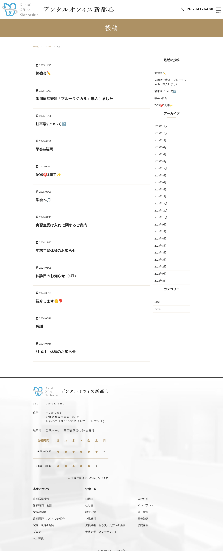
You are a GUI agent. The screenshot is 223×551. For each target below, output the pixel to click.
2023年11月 (161, 212)
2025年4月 (160, 162)
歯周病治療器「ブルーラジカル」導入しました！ (78, 99)
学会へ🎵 (44, 200)
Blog (157, 304)
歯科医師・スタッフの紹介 (49, 515)
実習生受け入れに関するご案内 (62, 225)
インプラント (146, 503)
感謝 (39, 326)
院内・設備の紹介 (43, 521)
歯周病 (89, 497)
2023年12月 (161, 205)
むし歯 (89, 503)
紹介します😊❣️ (50, 301)
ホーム (36, 47)
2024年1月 (160, 198)
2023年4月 (160, 254)
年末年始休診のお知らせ (57, 250)
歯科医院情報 (41, 497)
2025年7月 (160, 141)
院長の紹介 (39, 509)
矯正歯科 (143, 509)
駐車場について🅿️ (51, 124)
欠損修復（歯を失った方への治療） (106, 521)
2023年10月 (161, 219)
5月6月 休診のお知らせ (57, 351)
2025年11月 (161, 127)
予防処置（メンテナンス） (101, 527)
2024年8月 (160, 176)
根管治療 (90, 509)
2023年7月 (160, 233)
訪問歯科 (143, 521)
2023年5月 (160, 247)
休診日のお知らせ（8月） (58, 275)
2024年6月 (160, 183)
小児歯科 (90, 515)
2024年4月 (160, 191)
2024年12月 (161, 169)
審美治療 (143, 515)
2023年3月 (160, 262)
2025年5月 (160, 155)
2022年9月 (160, 276)
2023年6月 (160, 240)
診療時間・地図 (42, 503)
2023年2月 (160, 269)
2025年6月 (160, 148)
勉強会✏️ (44, 73)
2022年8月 (160, 283)
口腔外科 (143, 497)
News (157, 311)
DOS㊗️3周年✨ (49, 174)
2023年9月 (160, 226)
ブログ (37, 527)
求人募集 (38, 533)
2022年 (48, 47)
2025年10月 (161, 134)
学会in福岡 (45, 149)
